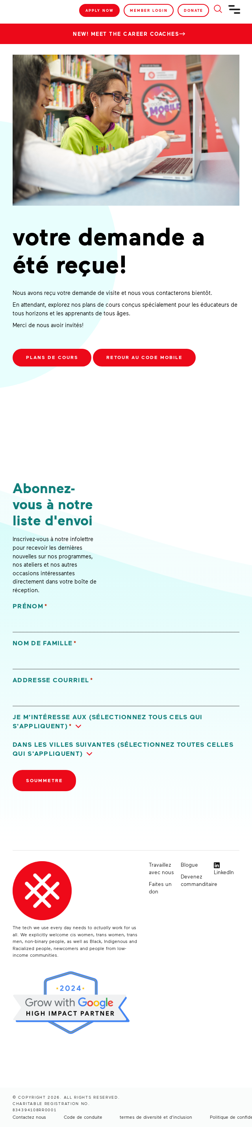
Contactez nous (29, 1117)
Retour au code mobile (144, 357)
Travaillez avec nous (161, 868)
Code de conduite (83, 1117)
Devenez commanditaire (194, 880)
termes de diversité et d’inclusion (156, 1117)
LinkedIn (224, 868)
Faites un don (160, 888)
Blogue (189, 865)
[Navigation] (234, 12)
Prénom (30, 606)
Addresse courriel (53, 680)
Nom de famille (45, 643)
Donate (193, 10)
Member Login (149, 10)
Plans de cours (52, 357)
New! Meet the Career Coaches (126, 34)
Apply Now (99, 10)
